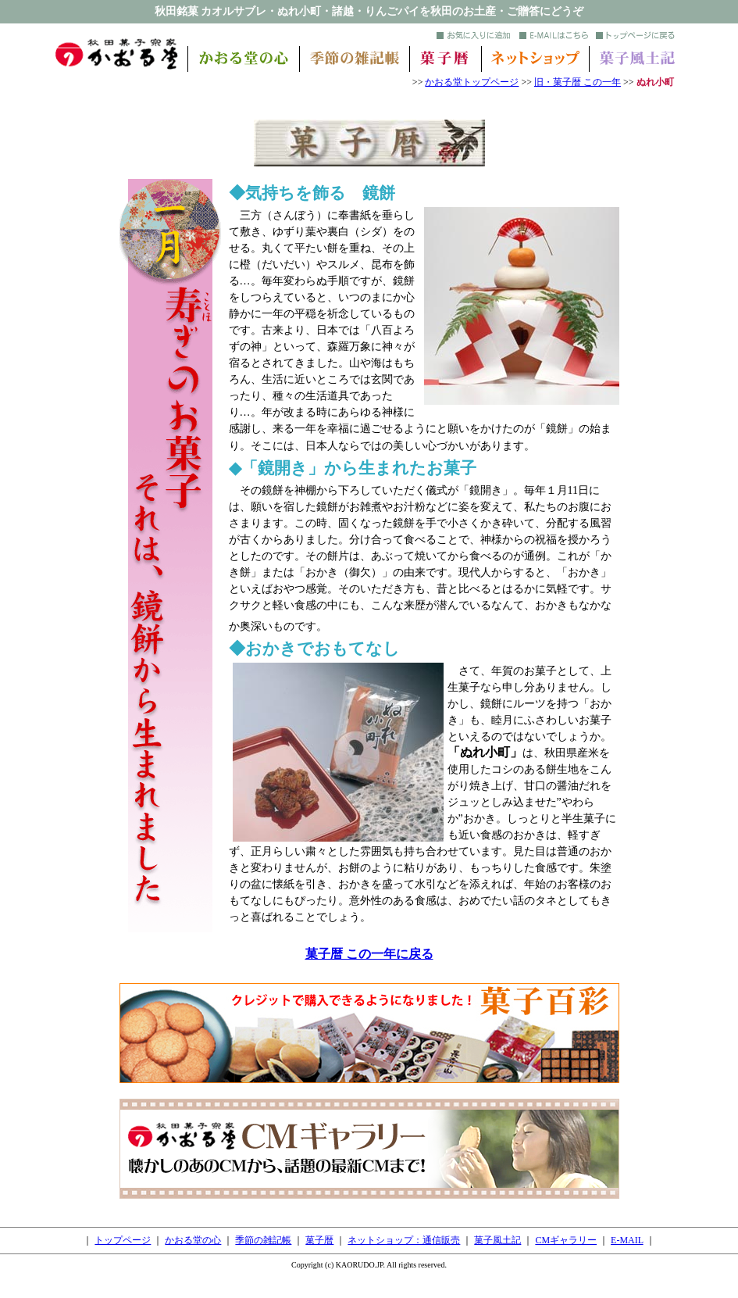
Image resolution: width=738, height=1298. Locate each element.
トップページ (122, 1240)
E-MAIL (627, 1240)
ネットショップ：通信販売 (404, 1240)
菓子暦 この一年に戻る (369, 953)
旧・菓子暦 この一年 (577, 82)
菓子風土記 (497, 1240)
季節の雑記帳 (263, 1240)
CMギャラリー (566, 1240)
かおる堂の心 (193, 1240)
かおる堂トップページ (472, 82)
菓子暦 (319, 1240)
